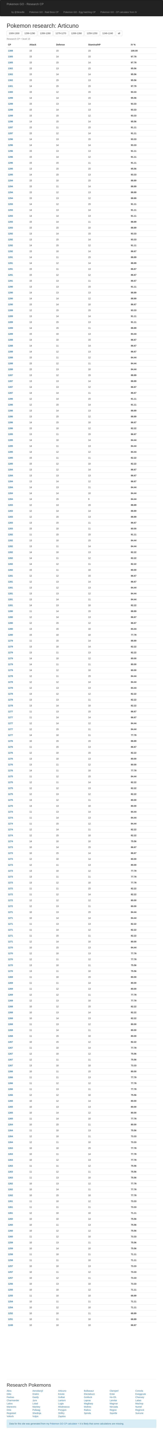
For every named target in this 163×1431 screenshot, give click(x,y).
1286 (10, 399)
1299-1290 (29, 33)
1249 (10, 1325)
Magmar (114, 1403)
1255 (10, 1289)
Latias (138, 1400)
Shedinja (36, 1413)
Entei (112, 1394)
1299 (10, 98)
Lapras (87, 1400)
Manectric (11, 1406)
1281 (10, 576)
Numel (138, 1406)
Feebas (10, 1397)
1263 (10, 1148)
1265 (10, 1101)
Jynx (34, 1400)
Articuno (62, 1391)
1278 (10, 676)
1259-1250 (92, 33)
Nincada (114, 1406)
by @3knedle (18, 12)
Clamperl (114, 1391)
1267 (10, 1042)
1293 (10, 204)
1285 (10, 434)
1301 (10, 86)
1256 (10, 1284)
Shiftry (61, 1413)
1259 (10, 1242)
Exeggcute (140, 1394)
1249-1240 (107, 33)
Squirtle (113, 1413)
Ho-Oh (113, 1397)
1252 (10, 1313)
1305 (10, 56)
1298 (10, 121)
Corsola (139, 1391)
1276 (10, 741)
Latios (10, 1403)
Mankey (36, 1406)
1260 (10, 1219)
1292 (10, 233)
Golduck (88, 1397)
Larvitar (113, 1400)
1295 (10, 168)
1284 (10, 469)
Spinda (87, 1413)
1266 (10, 1071)
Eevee (61, 1394)
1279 (10, 640)
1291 (10, 257)
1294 (10, 180)
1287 (10, 375)
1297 (10, 127)
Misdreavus (64, 1406)
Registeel (11, 1413)
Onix (9, 1410)
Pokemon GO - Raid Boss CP (44, 12)
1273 (10, 847)
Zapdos (62, 1416)
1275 (10, 776)
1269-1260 (76, 33)
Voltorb (10, 1416)
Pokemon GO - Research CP (25, 4)
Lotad (35, 1403)
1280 (10, 611)
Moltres (87, 1406)
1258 (10, 1254)
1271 (10, 912)
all (119, 33)
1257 (10, 1266)
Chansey (139, 1397)
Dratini (35, 1394)
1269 (10, 977)
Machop (139, 1403)
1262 (10, 1183)
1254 (10, 1301)
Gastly (35, 1397)
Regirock (139, 1410)
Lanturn (62, 1400)
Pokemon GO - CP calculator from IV (118, 12)
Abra (9, 1391)
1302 (10, 68)
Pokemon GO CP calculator (63, 1423)
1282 (10, 534)
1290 (10, 286)
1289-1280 (45, 33)
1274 (10, 812)
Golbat (61, 1397)
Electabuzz (89, 1394)
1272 (10, 888)
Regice (113, 1410)
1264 (10, 1124)
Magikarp (88, 1403)
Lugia (61, 1403)
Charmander (13, 1400)
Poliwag (36, 1410)
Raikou (87, 1410)
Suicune (139, 1413)
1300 (10, 92)
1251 (10, 1319)
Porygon (62, 1410)
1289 (10, 310)
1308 (10, 50)
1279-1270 (61, 33)
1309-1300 (14, 33)
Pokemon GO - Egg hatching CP (79, 12)
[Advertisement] (81, 1353)
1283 (10, 505)
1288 (10, 340)
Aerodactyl (37, 1391)
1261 (10, 1201)
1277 (10, 711)
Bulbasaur (89, 1391)
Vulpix (35, 1416)
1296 (10, 139)
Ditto (9, 1394)
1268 (10, 1006)
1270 (10, 947)
